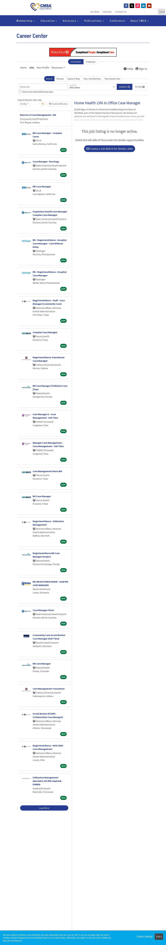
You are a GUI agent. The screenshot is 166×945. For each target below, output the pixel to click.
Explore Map (74, 78)
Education (48, 21)
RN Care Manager (42, 663)
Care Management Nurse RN (47, 471)
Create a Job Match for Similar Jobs (109, 148)
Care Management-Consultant (49, 688)
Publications (93, 21)
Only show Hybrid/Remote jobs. (37, 91)
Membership (25, 21)
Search (49, 78)
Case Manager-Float (43, 610)
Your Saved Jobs (112, 78)
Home (23, 67)
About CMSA (138, 21)
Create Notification (58, 104)
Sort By (23, 104)
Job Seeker (75, 61)
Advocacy (69, 21)
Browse (60, 78)
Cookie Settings (144, 936)
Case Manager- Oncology (46, 161)
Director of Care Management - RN (38, 114)
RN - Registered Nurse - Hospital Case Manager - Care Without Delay (50, 243)
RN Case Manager (42, 186)
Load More (44, 808)
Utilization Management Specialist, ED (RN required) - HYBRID (48, 781)
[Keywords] (43, 87)
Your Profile (42, 67)
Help (128, 68)
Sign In (141, 68)
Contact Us (121, 12)
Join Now (94, 12)
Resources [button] (57, 67)
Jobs (31, 67)
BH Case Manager (42, 496)
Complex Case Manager (45, 332)
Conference (117, 21)
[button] (139, 87)
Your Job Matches (92, 78)
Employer (91, 61)
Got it (159, 936)
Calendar (107, 12)
